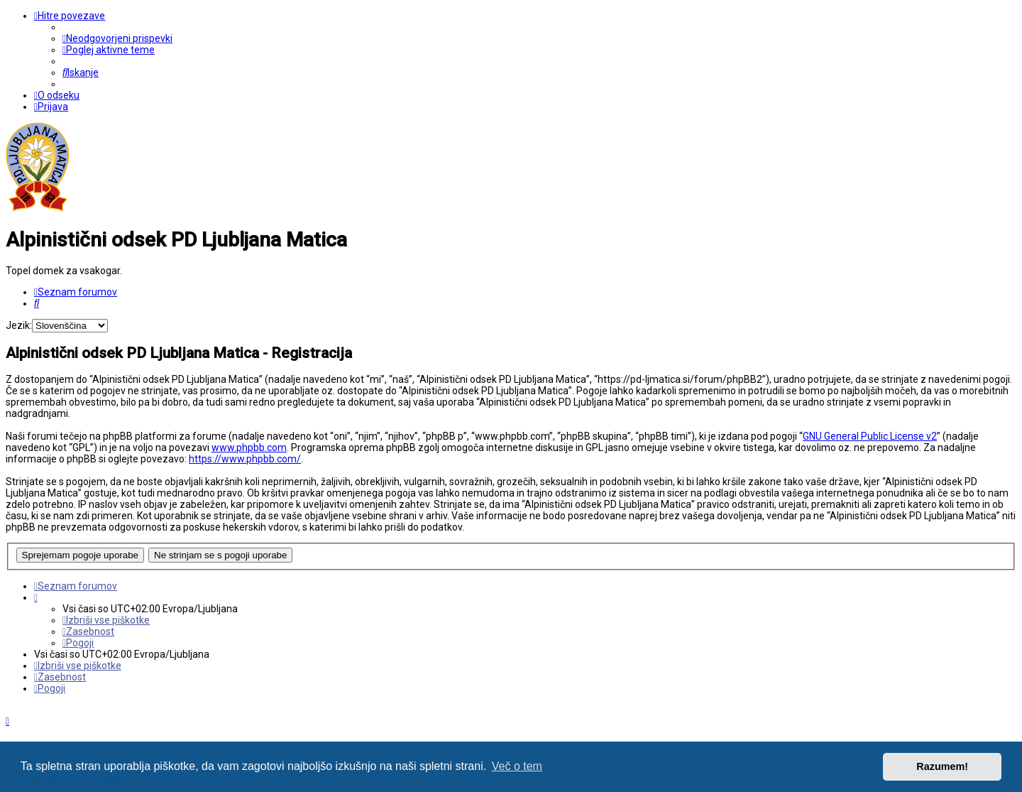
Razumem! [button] (942, 766)
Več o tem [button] (517, 766)
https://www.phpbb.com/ (245, 459)
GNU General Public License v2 (870, 436)
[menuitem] (117, 38)
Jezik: (19, 325)
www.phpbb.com (249, 447)
